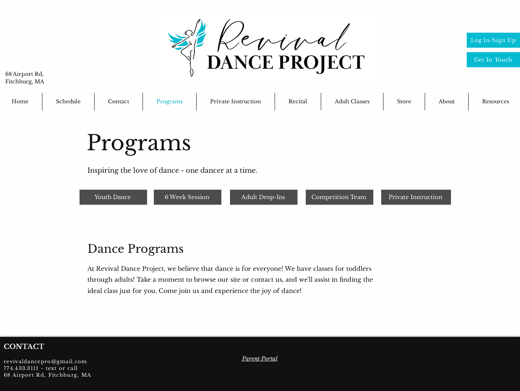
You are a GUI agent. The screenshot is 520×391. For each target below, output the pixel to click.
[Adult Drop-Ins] (264, 197)
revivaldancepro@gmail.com (45, 361)
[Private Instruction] (416, 197)
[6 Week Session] (187, 197)
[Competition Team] (339, 197)
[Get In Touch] (493, 59)
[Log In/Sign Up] (493, 40)
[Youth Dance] (113, 197)
